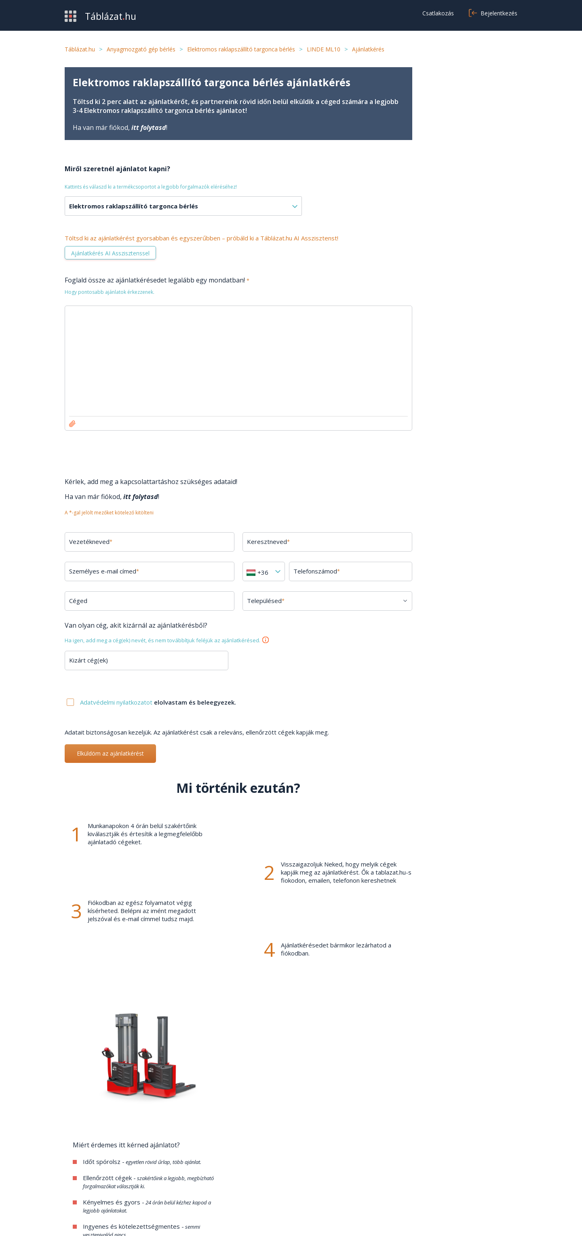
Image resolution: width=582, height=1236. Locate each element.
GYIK (226, 1161)
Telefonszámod (304, 571)
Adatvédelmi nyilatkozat (461, 1220)
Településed (255, 601)
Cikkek (227, 1185)
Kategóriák (80, 1185)
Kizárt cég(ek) (88, 660)
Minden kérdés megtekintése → (461, 817)
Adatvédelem (393, 1173)
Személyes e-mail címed (104, 571)
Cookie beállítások (399, 1185)
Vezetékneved (90, 541)
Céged (78, 601)
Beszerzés (80, 1161)
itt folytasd (148, 127)
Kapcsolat (233, 1173)
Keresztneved (258, 541)
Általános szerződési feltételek (418, 1161)
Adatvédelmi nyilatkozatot (117, 702)
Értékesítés (81, 1173)
